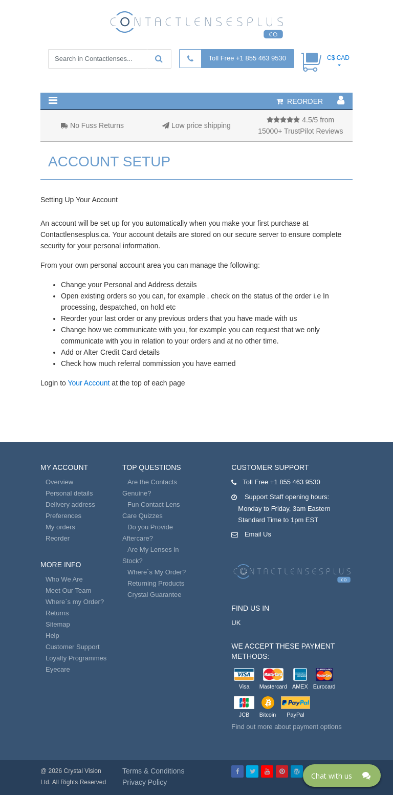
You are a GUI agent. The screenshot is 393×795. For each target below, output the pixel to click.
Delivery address (70, 504)
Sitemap (58, 624)
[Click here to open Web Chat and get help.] (342, 775)
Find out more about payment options (286, 726)
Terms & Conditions (153, 771)
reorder (299, 101)
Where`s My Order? (156, 572)
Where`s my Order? (75, 602)
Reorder (58, 538)
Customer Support (73, 647)
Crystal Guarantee (154, 594)
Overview (59, 482)
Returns (57, 613)
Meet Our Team (68, 590)
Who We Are (64, 579)
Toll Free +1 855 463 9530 (247, 58)
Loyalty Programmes (76, 658)
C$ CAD (338, 57)
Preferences (63, 516)
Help (52, 635)
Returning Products (155, 583)
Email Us (258, 534)
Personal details (69, 493)
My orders (60, 527)
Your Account (89, 383)
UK (236, 623)
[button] (53, 100)
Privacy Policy (144, 782)
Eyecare (58, 669)
